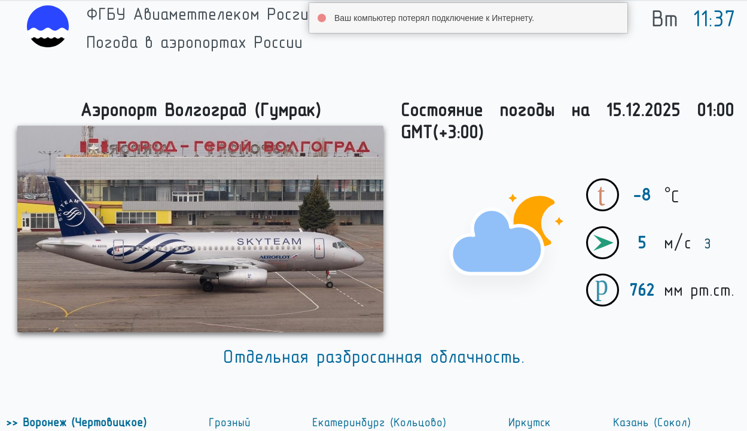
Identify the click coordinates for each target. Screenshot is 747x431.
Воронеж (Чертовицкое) (82, 423)
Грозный (230, 423)
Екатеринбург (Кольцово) (379, 423)
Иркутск (529, 423)
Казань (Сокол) (652, 423)
